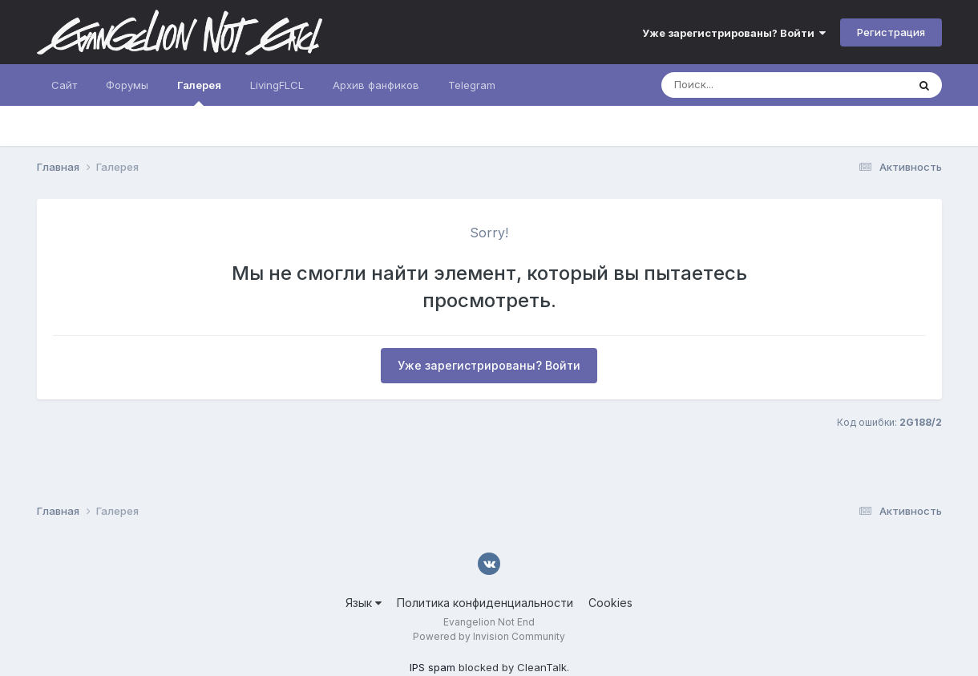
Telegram (471, 85)
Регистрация (891, 32)
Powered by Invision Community (489, 636)
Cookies (610, 602)
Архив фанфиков (376, 85)
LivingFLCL (277, 85)
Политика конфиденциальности (485, 602)
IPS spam (432, 667)
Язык (364, 602)
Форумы (127, 85)
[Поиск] (753, 85)
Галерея (199, 92)
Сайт (64, 85)
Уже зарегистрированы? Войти (734, 32)
